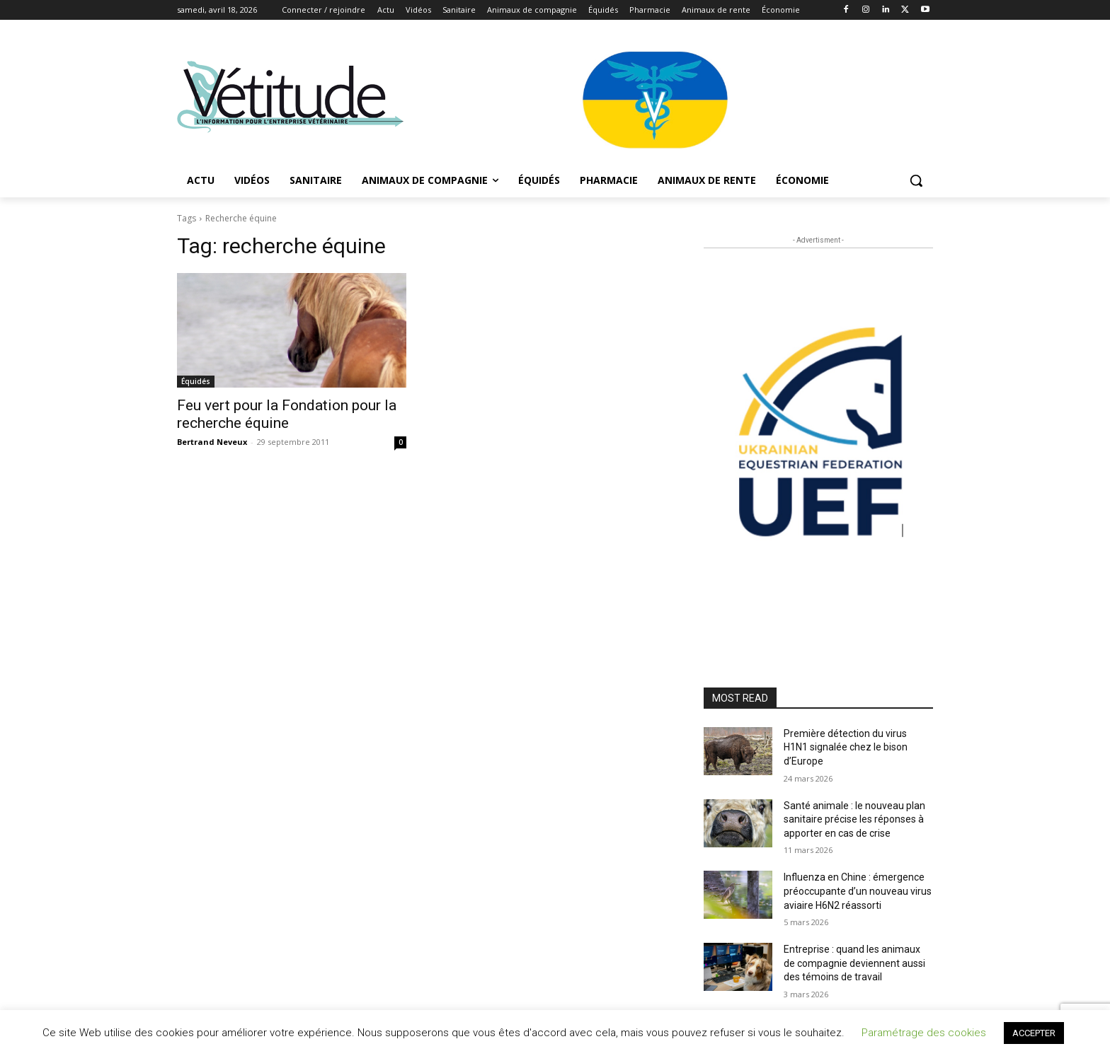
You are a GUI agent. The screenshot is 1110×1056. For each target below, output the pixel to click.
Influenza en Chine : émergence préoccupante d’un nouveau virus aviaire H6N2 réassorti (858, 890)
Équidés (195, 381)
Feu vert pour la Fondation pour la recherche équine (286, 414)
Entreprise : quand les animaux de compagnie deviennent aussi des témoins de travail (854, 963)
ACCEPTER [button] (1033, 1033)
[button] (916, 180)
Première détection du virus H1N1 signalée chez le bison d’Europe (846, 747)
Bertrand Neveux (212, 441)
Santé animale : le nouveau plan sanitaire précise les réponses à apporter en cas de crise (854, 819)
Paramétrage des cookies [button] (924, 1032)
